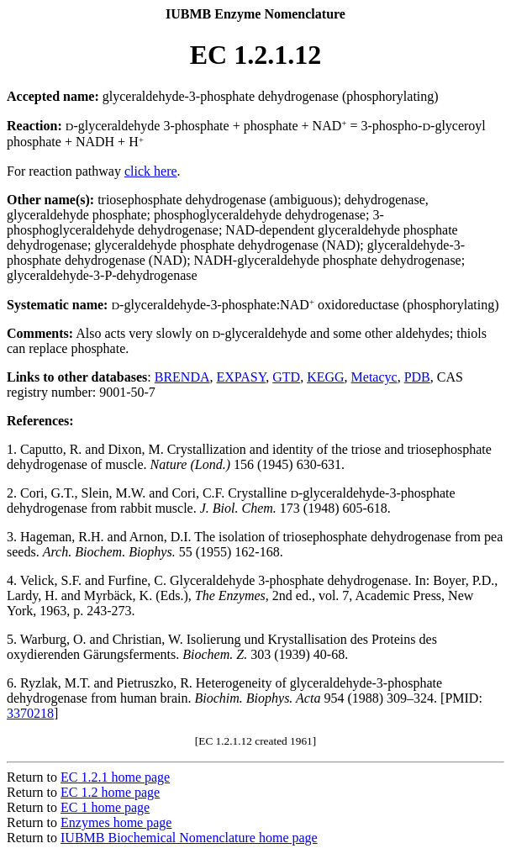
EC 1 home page (105, 807)
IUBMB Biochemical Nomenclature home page (189, 837)
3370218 (30, 713)
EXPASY (241, 377)
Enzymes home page (116, 822)
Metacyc (374, 377)
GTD (286, 377)
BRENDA (182, 377)
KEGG (325, 377)
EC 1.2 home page (110, 792)
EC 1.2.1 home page (115, 777)
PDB (417, 377)
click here (150, 171)
